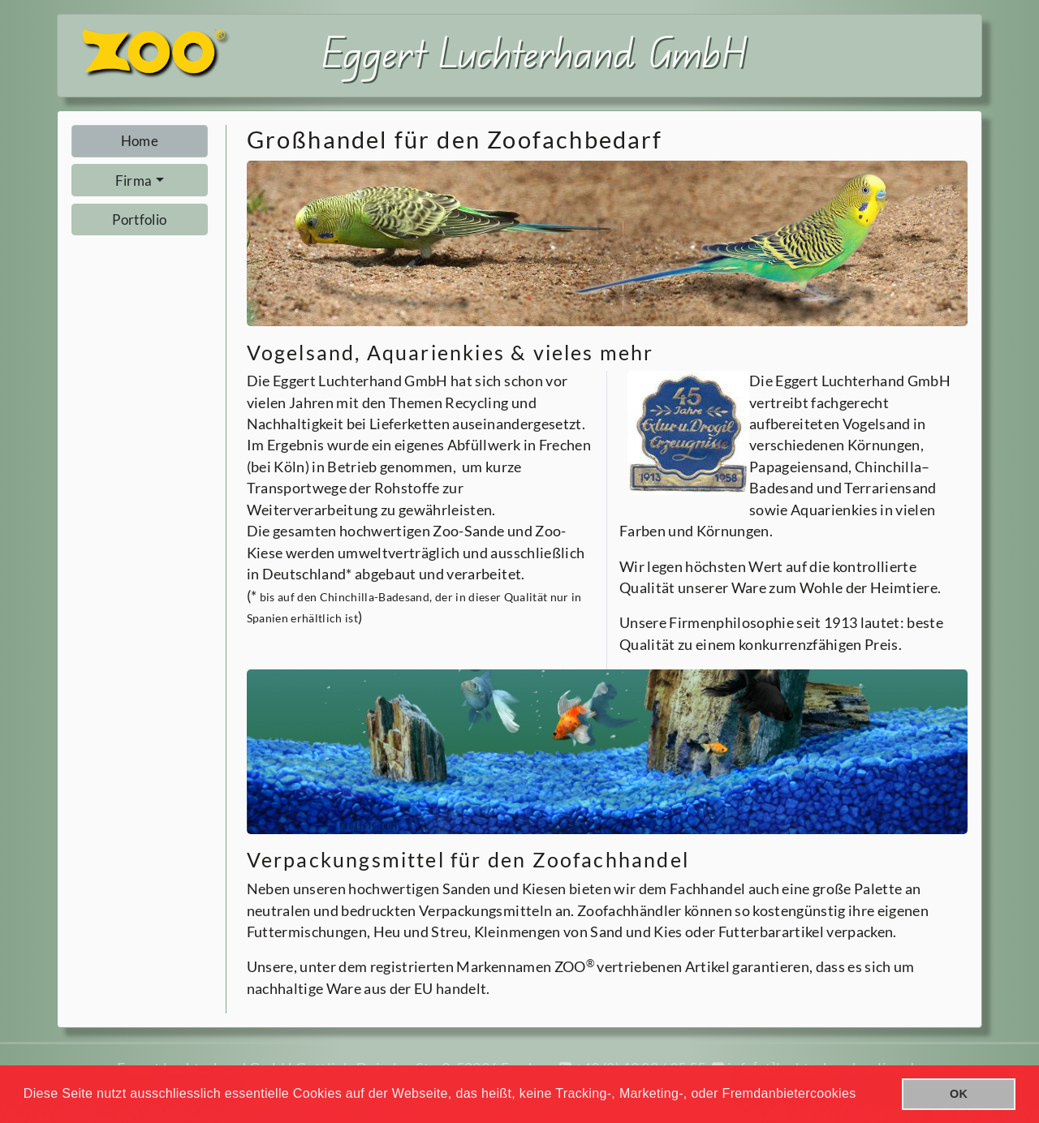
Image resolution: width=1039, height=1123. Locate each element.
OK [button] (959, 1093)
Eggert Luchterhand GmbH (535, 51)
